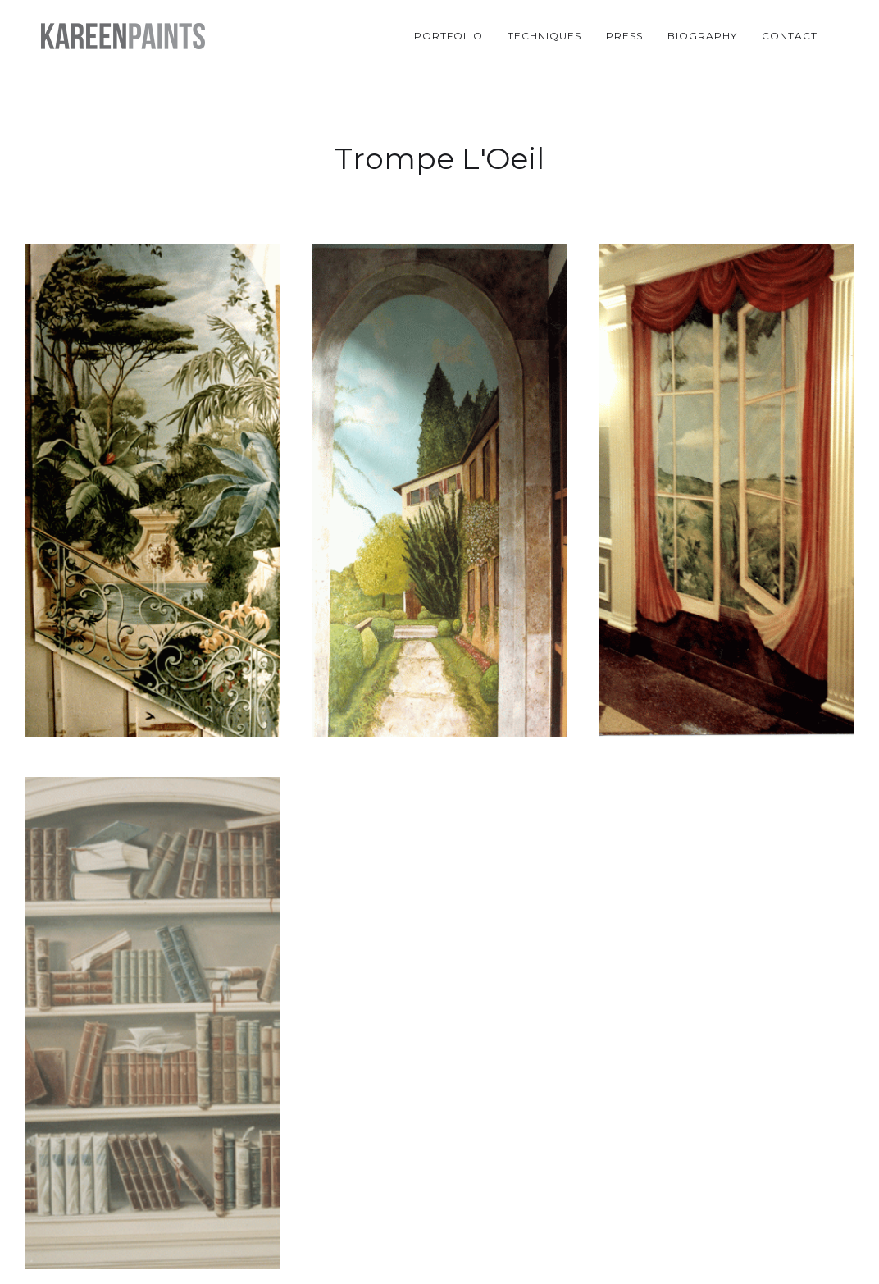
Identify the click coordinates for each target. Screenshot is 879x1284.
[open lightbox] (152, 494)
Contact (790, 36)
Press (624, 36)
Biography (702, 36)
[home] (123, 36)
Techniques (544, 36)
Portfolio (448, 36)
